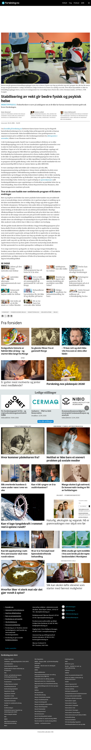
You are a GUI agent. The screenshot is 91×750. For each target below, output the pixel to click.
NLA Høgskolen (39, 659)
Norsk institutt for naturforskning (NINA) (46, 718)
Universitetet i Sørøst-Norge (72, 712)
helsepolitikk (46, 312)
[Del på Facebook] (2, 316)
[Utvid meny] (89, 3)
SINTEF (67, 672)
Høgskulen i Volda (9, 696)
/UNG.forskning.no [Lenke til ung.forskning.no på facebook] (71, 614)
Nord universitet (39, 692)
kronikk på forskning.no (13, 129)
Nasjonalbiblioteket (40, 672)
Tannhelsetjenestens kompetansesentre (76, 693)
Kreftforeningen (8, 707)
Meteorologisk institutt (10, 714)
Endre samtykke (10, 648)
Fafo (5, 672)
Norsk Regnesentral (40, 711)
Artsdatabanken (8, 663)
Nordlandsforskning (40, 694)
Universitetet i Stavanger (71, 710)
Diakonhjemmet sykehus (11, 666)
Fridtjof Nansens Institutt (11, 684)
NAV (5, 716)
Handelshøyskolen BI (10, 686)
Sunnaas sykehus (69, 688)
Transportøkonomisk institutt (73, 696)
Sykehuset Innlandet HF (71, 691)
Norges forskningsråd (41, 702)
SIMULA (67, 670)
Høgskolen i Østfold (9, 693)
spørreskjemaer (46, 180)
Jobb (82, 3)
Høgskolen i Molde (9, 691)
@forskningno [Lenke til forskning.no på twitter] (70, 607)
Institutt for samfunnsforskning (13, 703)
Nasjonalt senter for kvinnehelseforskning (46, 683)
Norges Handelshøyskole (41, 699)
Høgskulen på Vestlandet (11, 698)
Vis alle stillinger (45, 421)
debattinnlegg (33, 312)
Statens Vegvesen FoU (71, 684)
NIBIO (6, 719)
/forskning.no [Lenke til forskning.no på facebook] (70, 610)
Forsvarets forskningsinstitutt (12, 679)
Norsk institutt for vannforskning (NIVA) (46, 721)
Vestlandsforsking (70, 717)
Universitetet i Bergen (71, 703)
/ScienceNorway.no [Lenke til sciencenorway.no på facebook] (71, 617)
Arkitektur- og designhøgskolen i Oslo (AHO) (16, 661)
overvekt (5, 312)
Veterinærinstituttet (70, 719)
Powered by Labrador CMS (45, 732)
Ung (70, 3)
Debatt (64, 3)
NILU (5, 725)
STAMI (67, 681)
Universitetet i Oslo (70, 707)
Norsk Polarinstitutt (40, 709)
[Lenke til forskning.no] (30, 2)
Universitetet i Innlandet (71, 705)
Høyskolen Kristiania (10, 700)
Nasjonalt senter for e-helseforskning (45, 681)
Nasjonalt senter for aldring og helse (44, 678)
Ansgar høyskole (8, 659)
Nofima (37, 690)
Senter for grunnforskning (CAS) (74, 675)
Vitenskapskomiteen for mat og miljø (75, 724)
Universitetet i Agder (70, 700)
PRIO (66, 661)
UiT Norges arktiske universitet (73, 698)
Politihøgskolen (69, 659)
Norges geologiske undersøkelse (43, 704)
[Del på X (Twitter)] (5, 316)
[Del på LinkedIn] (8, 316)
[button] (86, 408)
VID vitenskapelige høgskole (73, 722)
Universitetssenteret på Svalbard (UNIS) (75, 714)
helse (56, 312)
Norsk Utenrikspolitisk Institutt (43, 716)
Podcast (76, 3)
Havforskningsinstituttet (11, 688)
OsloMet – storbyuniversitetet (43, 723)
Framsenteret (8, 681)
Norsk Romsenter (39, 713)
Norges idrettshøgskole (41, 706)
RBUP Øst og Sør (69, 663)
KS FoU (6, 705)
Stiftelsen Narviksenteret (71, 686)
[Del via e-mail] (11, 316)
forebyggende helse (18, 312)
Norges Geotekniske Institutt (42, 697)
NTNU (36, 670)
